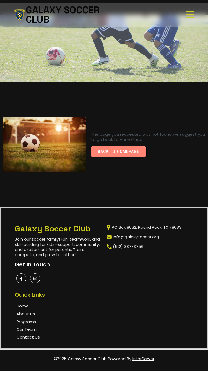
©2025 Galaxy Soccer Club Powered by (93, 359)
